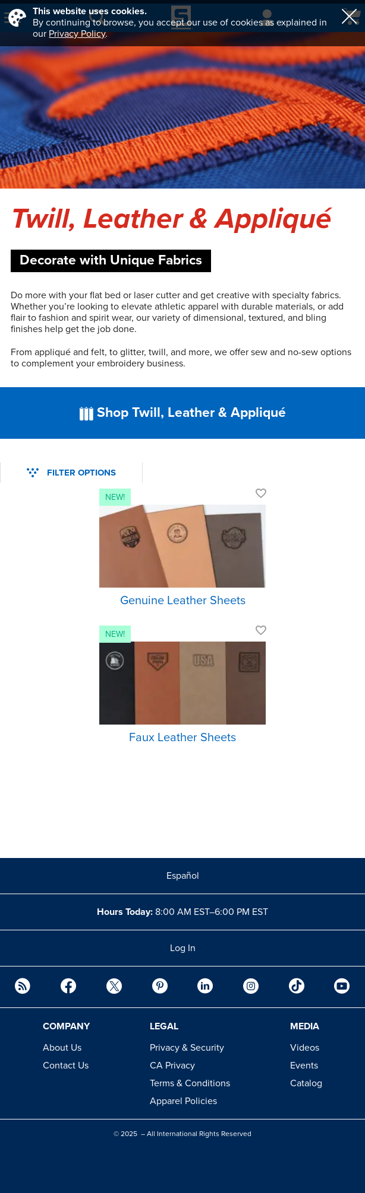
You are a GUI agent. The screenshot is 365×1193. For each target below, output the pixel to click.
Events (304, 1065)
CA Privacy (172, 1065)
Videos (304, 1048)
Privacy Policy (77, 34)
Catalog (306, 1083)
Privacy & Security (187, 1048)
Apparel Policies (183, 1101)
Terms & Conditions (190, 1083)
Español (182, 876)
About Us (62, 1048)
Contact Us (66, 1065)
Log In (183, 948)
